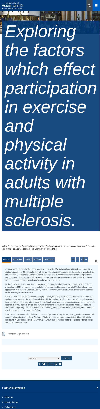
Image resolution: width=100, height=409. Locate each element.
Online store (10, 407)
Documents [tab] (49, 259)
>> (85, 259)
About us (8, 397)
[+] (96, 261)
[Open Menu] (96, 5)
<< (73, 259)
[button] (89, 5)
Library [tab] (28, 259)
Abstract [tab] (6, 259)
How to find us (11, 402)
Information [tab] (17, 259)
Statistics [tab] (37, 259)
